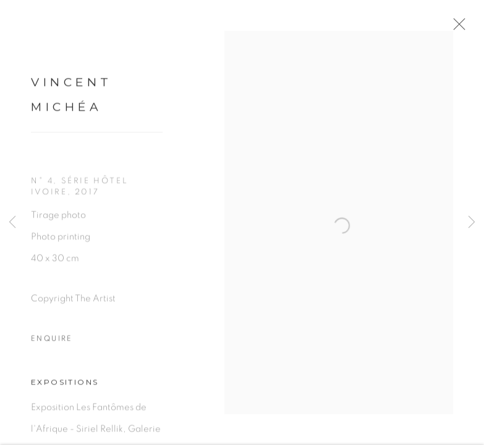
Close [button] (468, 28)
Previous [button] (12, 222)
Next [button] (471, 222)
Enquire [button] (52, 345)
